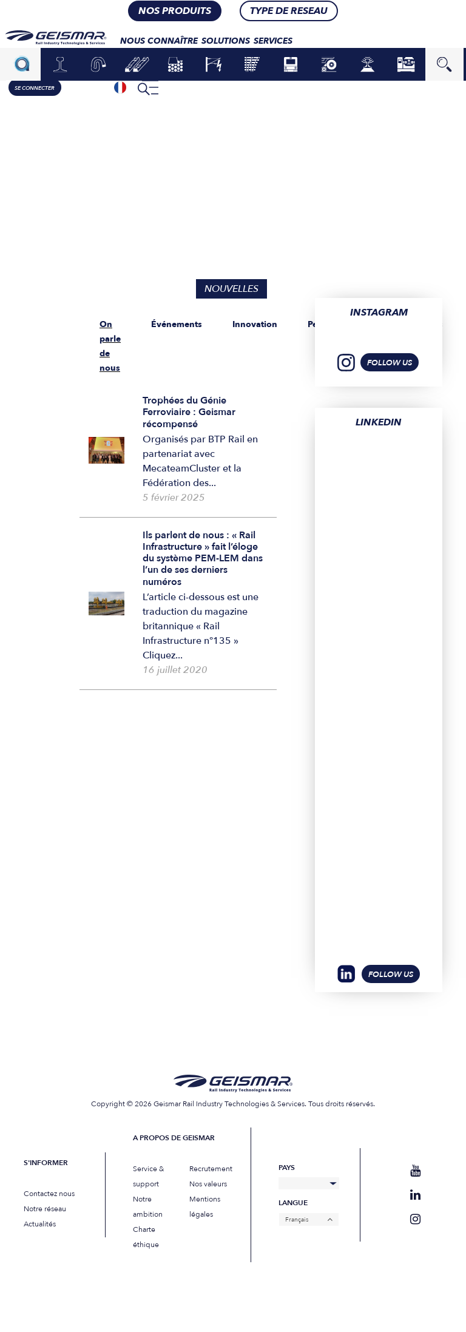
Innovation (254, 324)
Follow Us (390, 974)
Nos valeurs (208, 1184)
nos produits (174, 10)
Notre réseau (45, 1209)
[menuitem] (120, 87)
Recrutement (210, 1169)
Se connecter (35, 88)
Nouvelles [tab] (231, 289)
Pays (287, 1167)
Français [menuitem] (296, 1219)
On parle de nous (110, 346)
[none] (121, 87)
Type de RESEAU (289, 10)
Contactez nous (49, 1193)
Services (273, 40)
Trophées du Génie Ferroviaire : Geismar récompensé (189, 412)
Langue (293, 1203)
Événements (176, 324)
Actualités (40, 1224)
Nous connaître (159, 40)
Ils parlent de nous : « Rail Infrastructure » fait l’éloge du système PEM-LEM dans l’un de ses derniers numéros (203, 559)
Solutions (226, 40)
